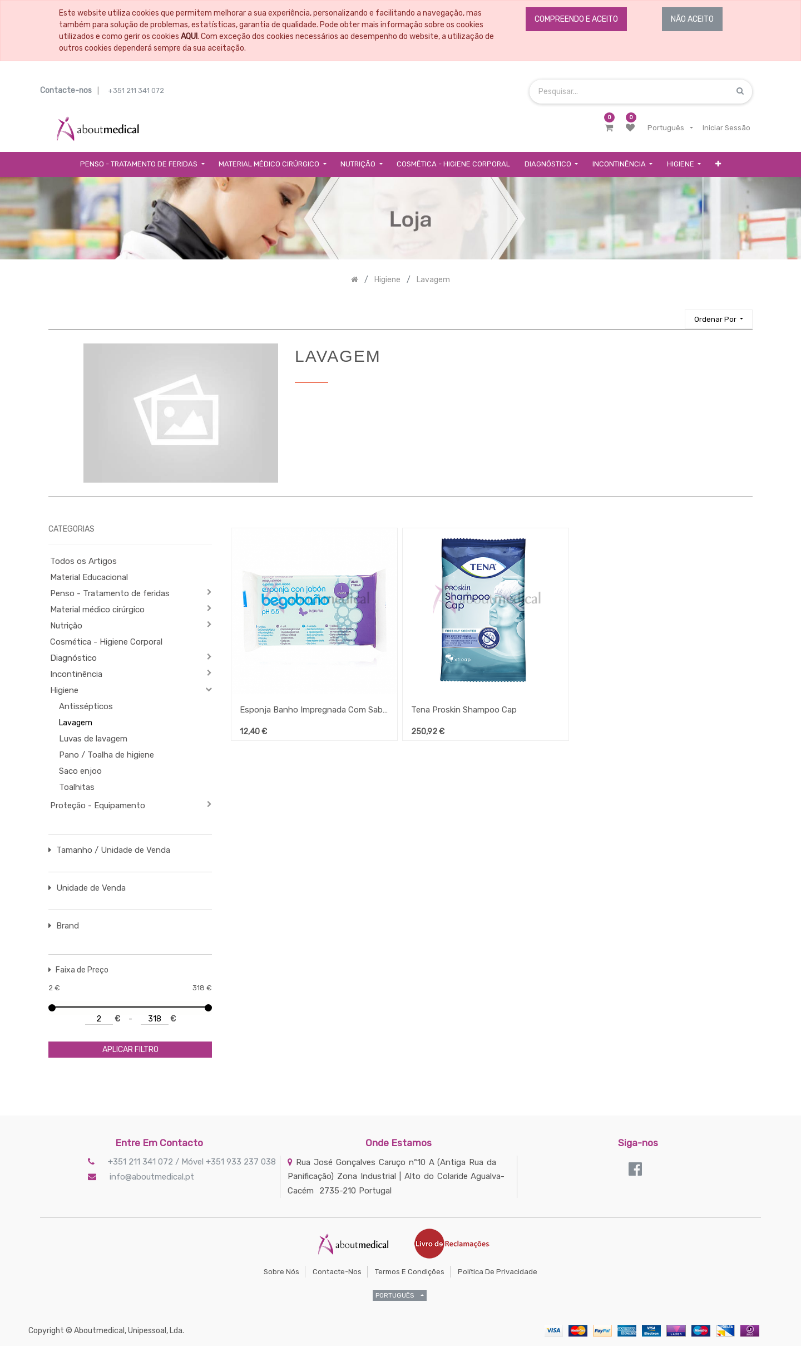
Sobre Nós (281, 1272)
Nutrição (66, 626)
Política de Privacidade (497, 1272)
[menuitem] (453, 164)
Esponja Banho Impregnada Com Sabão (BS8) (314, 710)
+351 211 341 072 (136, 90)
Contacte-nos (337, 1272)
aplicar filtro (130, 1049)
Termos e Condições (409, 1272)
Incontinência (76, 674)
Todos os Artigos (83, 561)
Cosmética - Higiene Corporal (106, 642)
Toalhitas (77, 787)
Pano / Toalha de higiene (106, 755)
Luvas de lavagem (93, 739)
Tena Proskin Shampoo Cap (464, 710)
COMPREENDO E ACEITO (576, 19)
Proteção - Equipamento (97, 805)
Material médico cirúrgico (97, 610)
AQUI (189, 36)
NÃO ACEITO (692, 19)
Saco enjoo (80, 771)
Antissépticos (86, 706)
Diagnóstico (73, 658)
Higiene (64, 690)
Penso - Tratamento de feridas (110, 593)
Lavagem (75, 723)
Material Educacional (89, 577)
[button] (718, 164)
